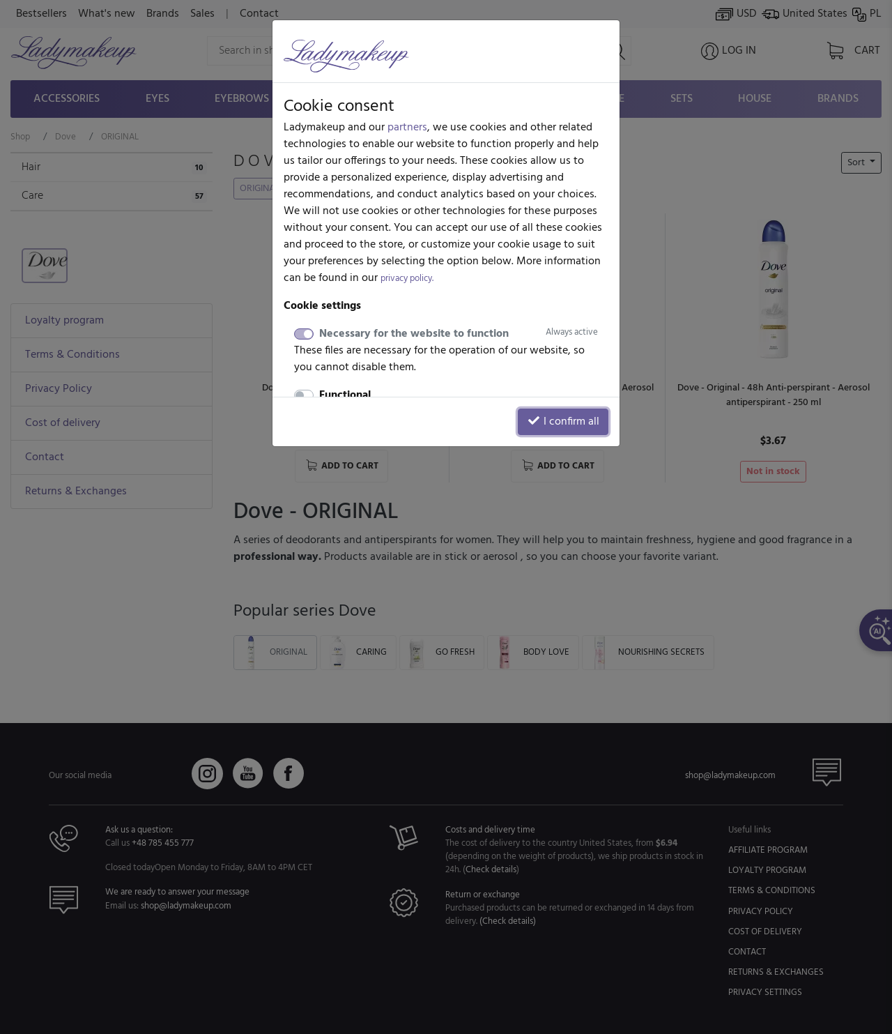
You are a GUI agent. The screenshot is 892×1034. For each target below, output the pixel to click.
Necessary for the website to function (458, 334)
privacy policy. (406, 278)
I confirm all (563, 422)
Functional (345, 395)
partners (407, 128)
